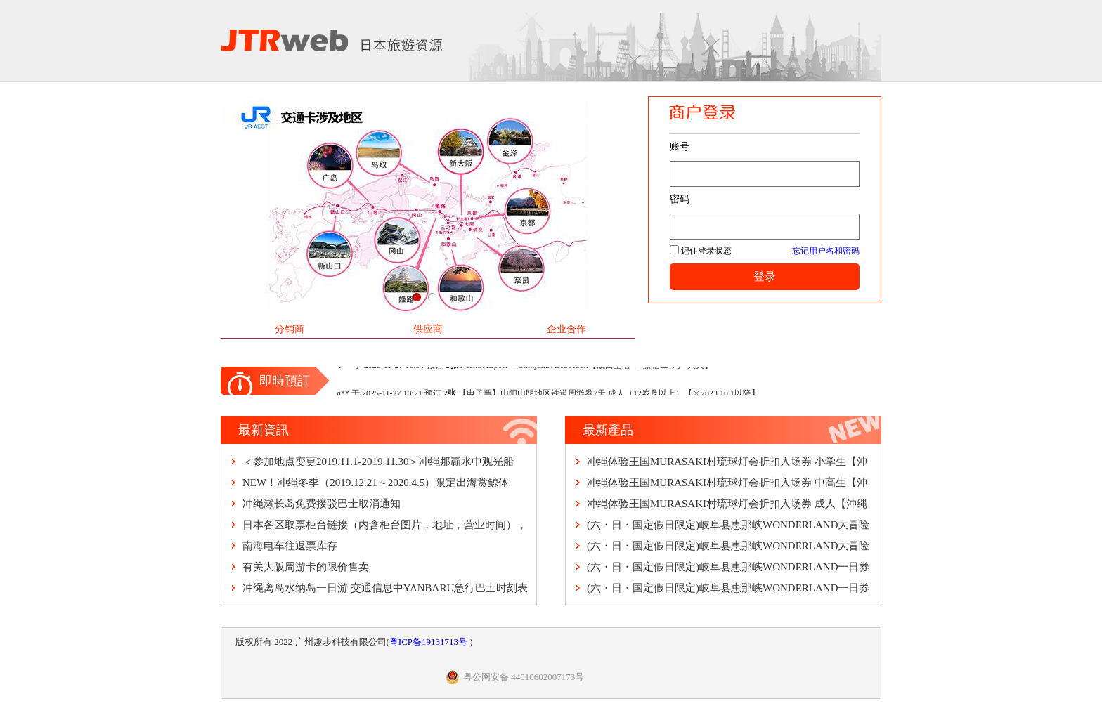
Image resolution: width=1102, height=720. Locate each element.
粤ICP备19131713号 (429, 641)
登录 (764, 276)
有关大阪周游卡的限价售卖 (305, 566)
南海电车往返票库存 (289, 545)
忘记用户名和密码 (826, 251)
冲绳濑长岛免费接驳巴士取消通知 (321, 503)
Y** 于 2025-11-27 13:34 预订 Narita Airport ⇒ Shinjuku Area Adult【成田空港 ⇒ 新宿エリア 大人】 (525, 367)
